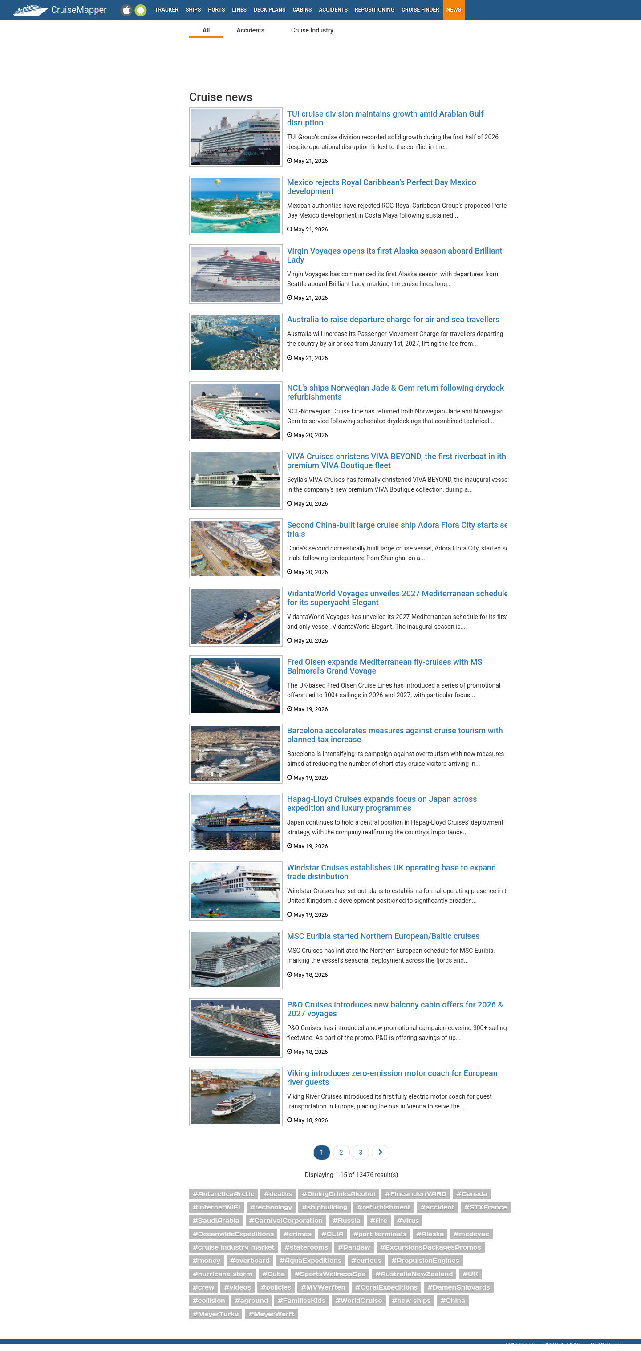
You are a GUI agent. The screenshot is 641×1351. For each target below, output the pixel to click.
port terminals (382, 1234)
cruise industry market (236, 1247)
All (206, 30)
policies (279, 1287)
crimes (300, 1234)
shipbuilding (327, 1207)
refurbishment (386, 1207)
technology (273, 1207)
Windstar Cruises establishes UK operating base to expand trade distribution (391, 872)
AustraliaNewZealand (417, 1274)
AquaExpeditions (313, 1261)
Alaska (433, 1234)
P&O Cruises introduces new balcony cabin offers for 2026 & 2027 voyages (395, 1009)
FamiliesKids (304, 1301)
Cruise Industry (312, 30)
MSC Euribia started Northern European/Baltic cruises (383, 936)
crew (206, 1287)
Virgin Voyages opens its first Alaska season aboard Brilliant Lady (395, 255)
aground (254, 1301)
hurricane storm (225, 1274)
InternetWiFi (219, 1207)
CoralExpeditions (389, 1287)
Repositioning (374, 10)
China (455, 1301)
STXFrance (488, 1207)
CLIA (335, 1234)
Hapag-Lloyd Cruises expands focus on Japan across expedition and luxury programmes (382, 803)
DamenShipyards (461, 1287)
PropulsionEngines (428, 1261)
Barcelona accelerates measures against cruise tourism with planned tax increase (395, 735)
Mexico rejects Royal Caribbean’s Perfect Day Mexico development (381, 187)
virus (410, 1221)
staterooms (309, 1247)
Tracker (167, 10)
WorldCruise (361, 1301)
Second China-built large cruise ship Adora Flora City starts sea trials (400, 529)
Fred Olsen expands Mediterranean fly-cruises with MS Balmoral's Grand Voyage (384, 666)
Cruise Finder (420, 10)
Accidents (333, 10)
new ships (413, 1301)
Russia (349, 1221)
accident (440, 1207)
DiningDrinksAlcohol (341, 1194)
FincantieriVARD (418, 1194)
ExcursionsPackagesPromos (433, 1247)
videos (240, 1287)
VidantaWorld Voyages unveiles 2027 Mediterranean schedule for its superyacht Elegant (397, 598)
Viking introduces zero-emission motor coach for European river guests (392, 1077)
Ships (193, 10)
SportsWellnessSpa (332, 1274)
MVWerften (325, 1287)
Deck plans (269, 10)
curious (369, 1261)
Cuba (276, 1274)
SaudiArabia (218, 1221)
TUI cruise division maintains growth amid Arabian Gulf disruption (385, 118)
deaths (280, 1194)
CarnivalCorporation (288, 1221)
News (453, 10)
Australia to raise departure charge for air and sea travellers (393, 319)
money (209, 1261)
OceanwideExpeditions (236, 1234)
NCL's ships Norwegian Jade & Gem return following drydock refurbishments (395, 392)
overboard (252, 1261)
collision (211, 1301)
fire (381, 1221)
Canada (474, 1194)
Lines (239, 10)
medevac (474, 1234)
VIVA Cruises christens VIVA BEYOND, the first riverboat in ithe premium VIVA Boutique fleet (399, 461)
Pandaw (356, 1247)
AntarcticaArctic (226, 1194)
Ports (216, 10)
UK (473, 1274)
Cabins (302, 10)
